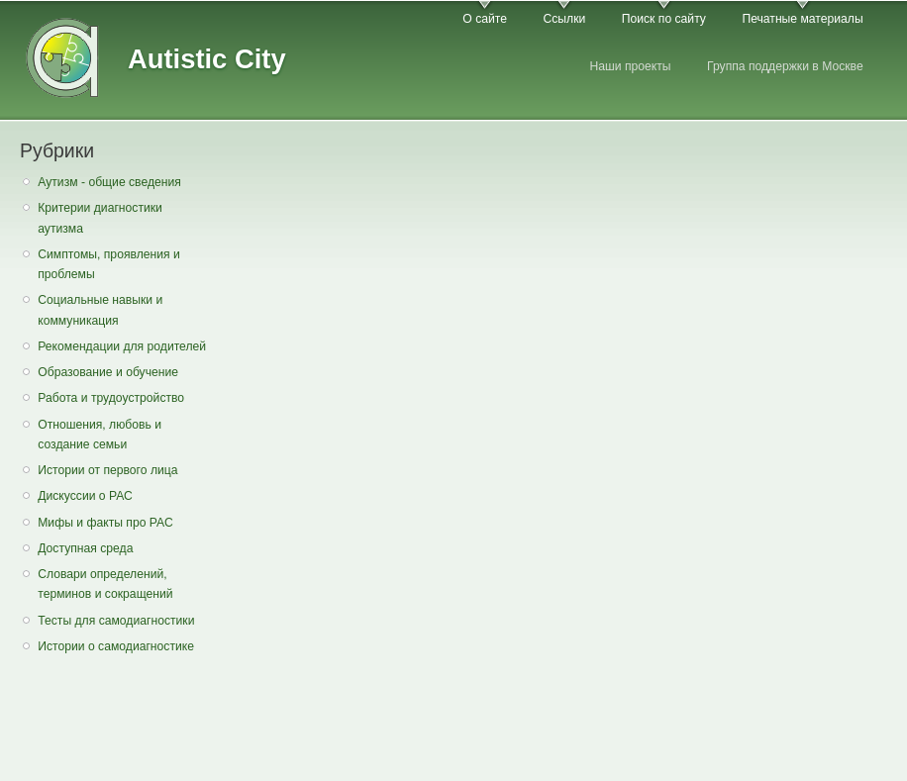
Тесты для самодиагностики (116, 621)
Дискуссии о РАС (85, 496)
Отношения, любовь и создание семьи (99, 435)
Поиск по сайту (664, 19)
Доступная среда (85, 548)
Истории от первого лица (107, 470)
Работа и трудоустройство (111, 398)
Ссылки (564, 19)
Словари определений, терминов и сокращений (105, 584)
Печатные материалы (802, 19)
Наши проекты (629, 66)
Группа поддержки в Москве (785, 66)
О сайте (484, 19)
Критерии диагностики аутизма (100, 218)
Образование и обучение (108, 372)
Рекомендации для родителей (122, 346)
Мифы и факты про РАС (105, 523)
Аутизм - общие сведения (109, 182)
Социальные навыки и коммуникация (100, 310)
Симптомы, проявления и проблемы (109, 264)
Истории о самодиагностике (116, 646)
